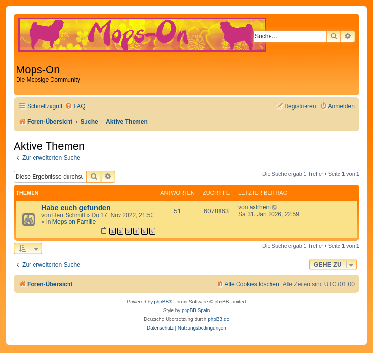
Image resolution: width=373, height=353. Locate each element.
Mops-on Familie (74, 222)
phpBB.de (218, 319)
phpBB (161, 301)
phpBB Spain (196, 310)
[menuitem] (75, 106)
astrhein (260, 207)
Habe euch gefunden (76, 208)
